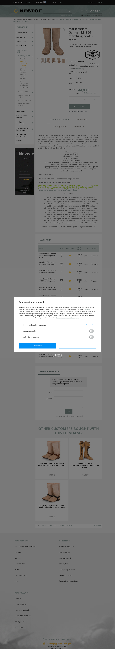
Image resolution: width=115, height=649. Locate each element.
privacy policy (87, 309)
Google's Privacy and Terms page (67, 318)
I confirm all (77, 346)
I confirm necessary (37, 346)
